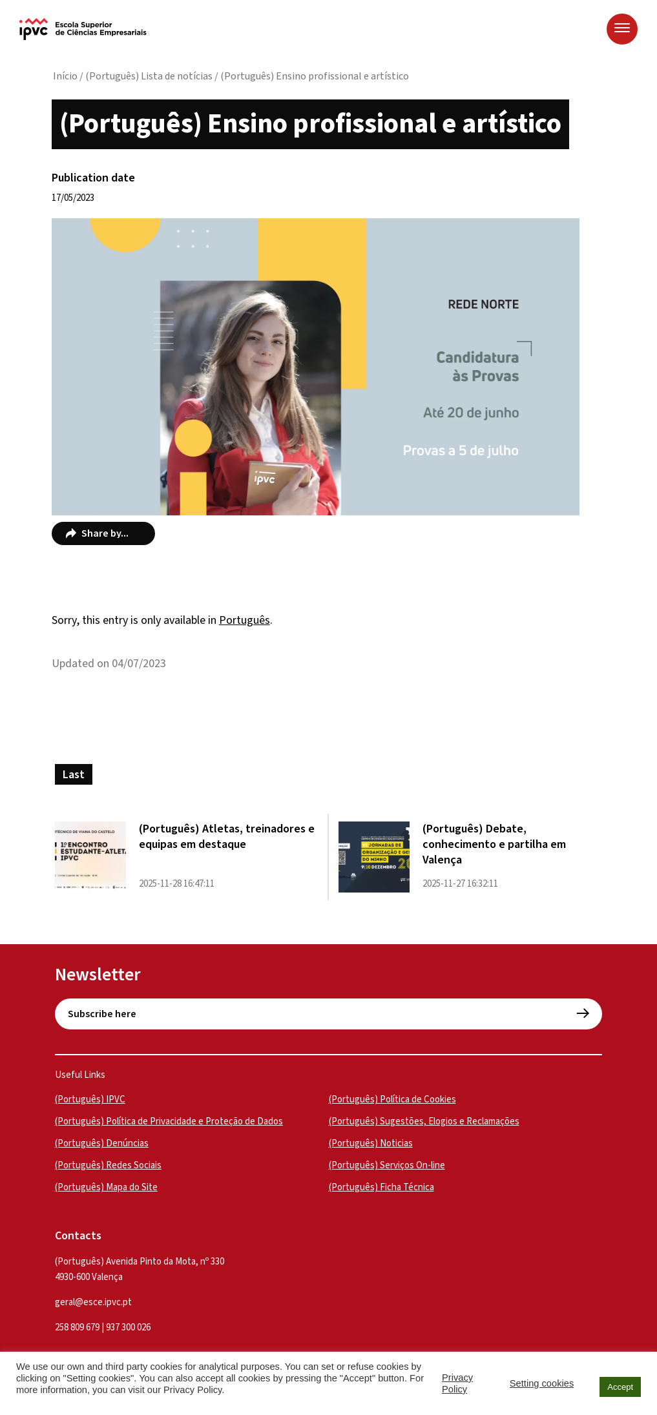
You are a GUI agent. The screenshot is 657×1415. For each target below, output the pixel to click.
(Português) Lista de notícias (149, 76)
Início (65, 76)
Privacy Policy (457, 1383)
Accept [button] (620, 1387)
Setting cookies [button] (542, 1383)
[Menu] (622, 29)
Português (244, 620)
